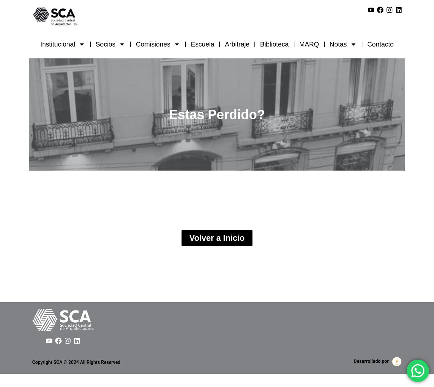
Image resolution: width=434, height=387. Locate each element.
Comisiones (158, 44)
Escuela (202, 44)
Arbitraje (237, 44)
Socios (110, 44)
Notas (343, 44)
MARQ (309, 44)
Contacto (380, 44)
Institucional (62, 44)
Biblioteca (274, 44)
